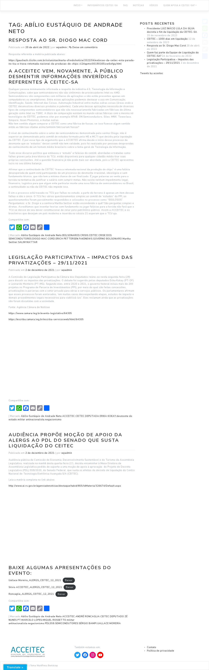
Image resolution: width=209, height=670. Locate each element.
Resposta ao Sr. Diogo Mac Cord (58, 40)
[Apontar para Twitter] (77, 655)
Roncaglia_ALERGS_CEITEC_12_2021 (31, 594)
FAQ (125, 5)
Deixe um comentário (85, 47)
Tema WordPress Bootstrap (44, 665)
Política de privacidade (160, 650)
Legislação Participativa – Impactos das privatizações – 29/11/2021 (71, 260)
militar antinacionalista (31, 419)
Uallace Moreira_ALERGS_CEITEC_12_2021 (35, 580)
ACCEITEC (68, 416)
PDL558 (49, 623)
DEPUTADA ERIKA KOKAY (100, 416)
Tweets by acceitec (151, 73)
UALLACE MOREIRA (109, 623)
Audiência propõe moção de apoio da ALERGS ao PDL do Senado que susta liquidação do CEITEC (65, 440)
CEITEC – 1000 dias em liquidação (167, 38)
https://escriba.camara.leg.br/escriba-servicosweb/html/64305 (46, 319)
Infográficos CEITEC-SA (102, 5)
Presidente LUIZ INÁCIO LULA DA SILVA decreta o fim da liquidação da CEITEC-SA (172, 30)
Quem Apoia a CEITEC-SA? (179, 5)
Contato (151, 647)
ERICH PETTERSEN (67, 238)
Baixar (69, 580)
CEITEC (93, 235)
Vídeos (153, 5)
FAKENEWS (85, 238)
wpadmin (61, 47)
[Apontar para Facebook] (85, 655)
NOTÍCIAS (138, 5)
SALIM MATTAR (28, 242)
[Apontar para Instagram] (93, 655)
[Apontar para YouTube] (100, 655)
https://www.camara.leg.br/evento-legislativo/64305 (40, 313)
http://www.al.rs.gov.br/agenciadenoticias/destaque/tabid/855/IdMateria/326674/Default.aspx (65, 485)
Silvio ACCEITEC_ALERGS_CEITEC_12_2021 (35, 587)
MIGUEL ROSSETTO (54, 620)
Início (77, 5)
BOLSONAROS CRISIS (75, 235)
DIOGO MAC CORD (43, 238)
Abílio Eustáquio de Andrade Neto (41, 235)
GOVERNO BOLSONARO (107, 238)
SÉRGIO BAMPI (88, 623)
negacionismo (53, 419)
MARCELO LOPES (31, 620)
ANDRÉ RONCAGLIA (88, 616)
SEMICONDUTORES (66, 623)
